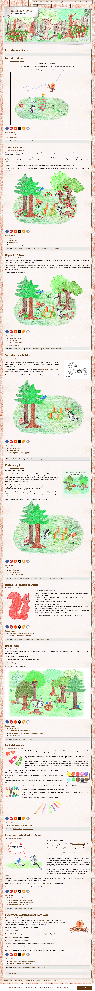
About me (71, 2)
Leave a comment (60, 141)
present (52, 578)
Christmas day (35, 141)
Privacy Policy (79, 2)
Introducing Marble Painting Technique (20, 825)
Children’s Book (49, 2)
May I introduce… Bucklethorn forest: (20, 900)
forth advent (40, 248)
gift (48, 578)
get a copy (30, 481)
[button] (7, 128)
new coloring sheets (43, 883)
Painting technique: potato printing (19, 730)
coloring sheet (41, 459)
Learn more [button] (65, 987)
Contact (88, 2)
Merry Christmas (14, 58)
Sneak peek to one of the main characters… (22, 633)
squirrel (38, 639)
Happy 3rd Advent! (14, 238)
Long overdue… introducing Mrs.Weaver (21, 902)
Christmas (29, 248)
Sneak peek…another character (21, 585)
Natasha (22, 61)
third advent (46, 349)
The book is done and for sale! (18, 898)
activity (28, 349)
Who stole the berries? (78, 844)
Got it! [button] (85, 987)
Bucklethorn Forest (21, 11)
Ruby (33, 639)
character (29, 639)
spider (34, 967)
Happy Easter (13, 340)
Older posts (11, 54)
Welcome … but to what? (16, 574)
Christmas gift (13, 137)
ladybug (46, 248)
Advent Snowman (14, 345)
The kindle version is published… (19, 904)
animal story (29, 578)
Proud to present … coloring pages (19, 453)
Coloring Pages (61, 2)
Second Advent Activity (16, 245)
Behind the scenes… (15, 745)
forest (42, 141)
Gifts (41, 2)
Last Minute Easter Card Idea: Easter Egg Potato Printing (26, 733)
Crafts (36, 2)
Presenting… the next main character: (20, 635)
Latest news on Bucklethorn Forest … (24, 835)
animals (28, 141)
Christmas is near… (15, 135)
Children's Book (17, 141)
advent (28, 459)
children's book (38, 578)
